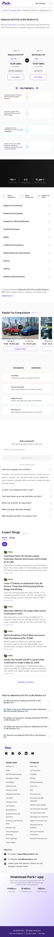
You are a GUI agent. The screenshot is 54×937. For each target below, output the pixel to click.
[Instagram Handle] (6, 753)
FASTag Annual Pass (13, 794)
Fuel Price (33, 786)
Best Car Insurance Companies (37, 833)
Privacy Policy (31, 933)
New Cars (33, 766)
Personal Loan (35, 794)
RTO (31, 790)
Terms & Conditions (16, 933)
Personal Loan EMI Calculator (37, 799)
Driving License (11, 790)
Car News (9, 798)
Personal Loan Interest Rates (14, 822)
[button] (27, 562)
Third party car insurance (39, 817)
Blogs (8, 770)
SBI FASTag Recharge (14, 774)
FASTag (32, 778)
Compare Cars (15, 10)
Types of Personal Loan (38, 821)
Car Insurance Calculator (39, 809)
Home (5, 10)
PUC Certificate (11, 838)
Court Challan (11, 842)
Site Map (42, 933)
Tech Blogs (10, 782)
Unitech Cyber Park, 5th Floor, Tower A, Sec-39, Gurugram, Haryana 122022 (25, 864)
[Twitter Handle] (19, 753)
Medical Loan (11, 828)
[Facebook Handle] (13, 753)
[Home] (6, 3)
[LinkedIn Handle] (26, 753)
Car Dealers (10, 806)
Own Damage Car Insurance (12, 833)
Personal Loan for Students (36, 826)
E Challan (33, 774)
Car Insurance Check (37, 813)
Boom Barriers (11, 810)
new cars (12, 25)
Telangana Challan (12, 778)
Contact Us (10, 766)
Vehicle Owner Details (38, 805)
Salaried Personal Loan (38, 838)
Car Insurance (35, 770)
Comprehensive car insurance (13, 815)
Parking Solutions (36, 782)
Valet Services (11, 786)
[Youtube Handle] (32, 753)
